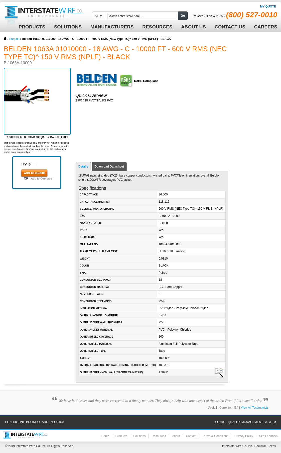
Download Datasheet (109, 166)
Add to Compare (41, 178)
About (176, 436)
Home (5, 38)
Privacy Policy (243, 436)
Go (182, 15)
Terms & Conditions (215, 436)
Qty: (24, 164)
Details (83, 166)
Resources (159, 436)
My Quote (268, 6)
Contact (191, 436)
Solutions (139, 436)
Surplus (14, 39)
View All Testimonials (255, 407)
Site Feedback (268, 436)
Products (121, 436)
